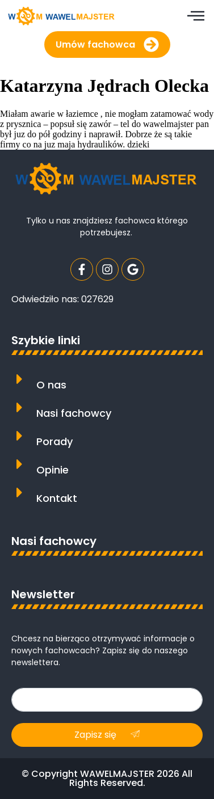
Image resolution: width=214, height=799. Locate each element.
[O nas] (19, 379)
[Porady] (19, 436)
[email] (107, 700)
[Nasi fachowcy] (19, 407)
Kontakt (56, 498)
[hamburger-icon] (195, 16)
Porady (54, 441)
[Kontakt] (19, 492)
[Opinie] (19, 464)
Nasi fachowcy (73, 413)
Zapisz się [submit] (107, 734)
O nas (51, 385)
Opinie (52, 470)
